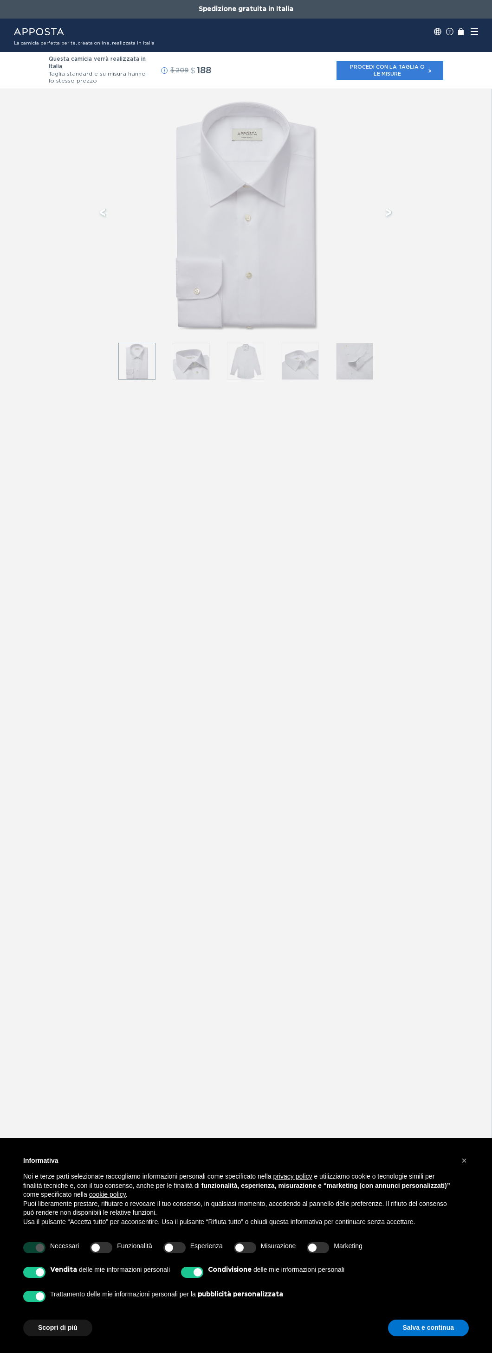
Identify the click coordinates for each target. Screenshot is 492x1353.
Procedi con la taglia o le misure (391, 70)
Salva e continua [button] (428, 1327)
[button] (164, 70)
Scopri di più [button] (58, 1327)
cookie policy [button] (107, 1194)
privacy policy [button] (292, 1176)
